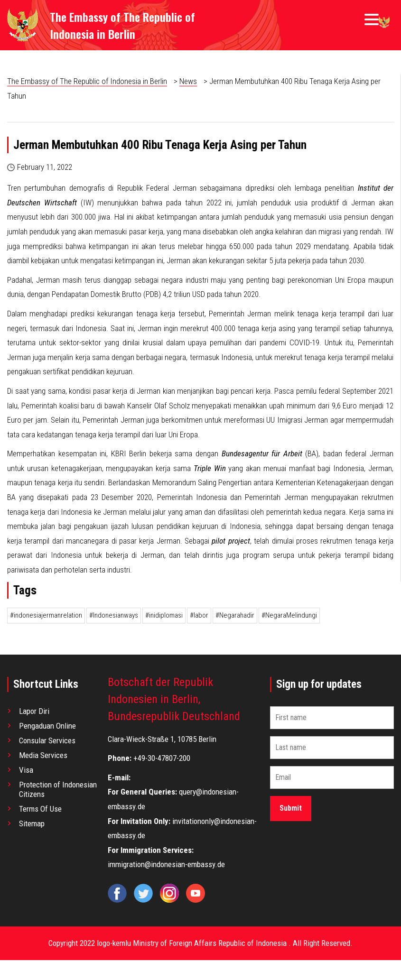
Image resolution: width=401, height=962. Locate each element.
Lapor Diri (34, 713)
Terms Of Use (40, 810)
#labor (199, 617)
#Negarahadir (234, 617)
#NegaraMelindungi (289, 617)
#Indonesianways (113, 617)
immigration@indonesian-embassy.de (166, 866)
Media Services (43, 757)
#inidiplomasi (164, 617)
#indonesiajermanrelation (46, 617)
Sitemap (32, 825)
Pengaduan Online (47, 727)
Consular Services (47, 742)
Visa (26, 772)
